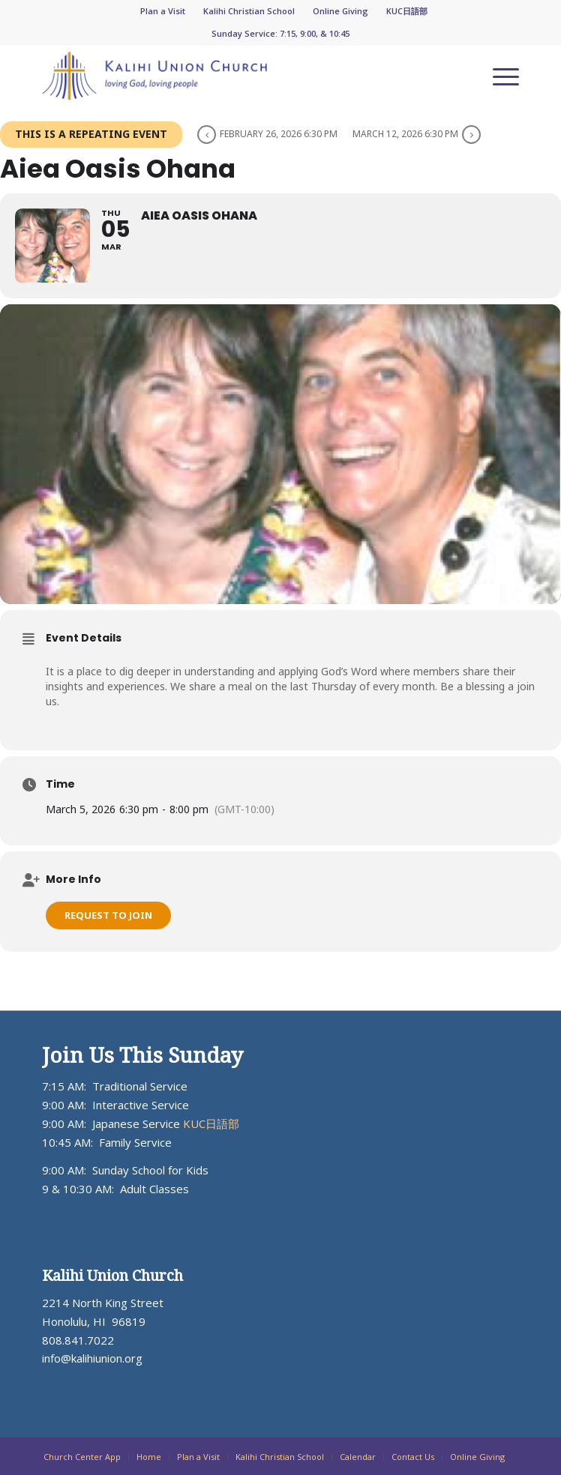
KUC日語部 (407, 10)
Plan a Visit (162, 10)
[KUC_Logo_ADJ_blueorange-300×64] (233, 76)
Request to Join (108, 915)
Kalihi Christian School (249, 10)
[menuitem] (163, 11)
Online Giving (340, 10)
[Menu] (498, 76)
